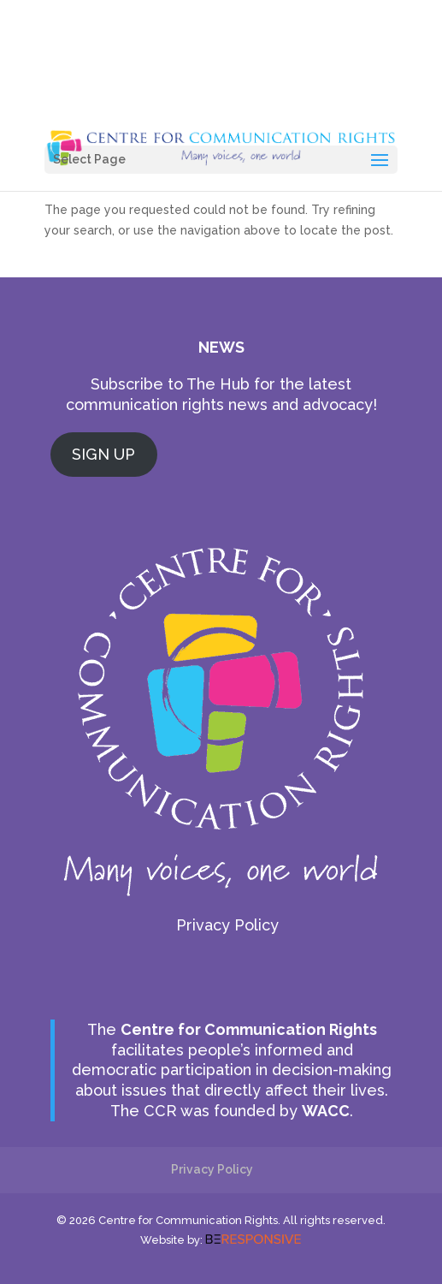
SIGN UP (103, 454)
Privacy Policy (227, 925)
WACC (326, 1111)
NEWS (221, 347)
